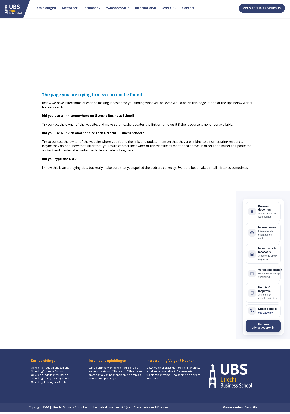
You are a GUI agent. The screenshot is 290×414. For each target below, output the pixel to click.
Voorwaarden (233, 407)
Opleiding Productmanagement (50, 367)
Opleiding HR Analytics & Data (49, 382)
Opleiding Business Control (47, 371)
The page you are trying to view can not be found (92, 94)
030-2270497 (265, 312)
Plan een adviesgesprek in (263, 326)
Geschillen (252, 407)
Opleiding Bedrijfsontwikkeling (49, 375)
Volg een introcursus (262, 8)
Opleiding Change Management (50, 378)
